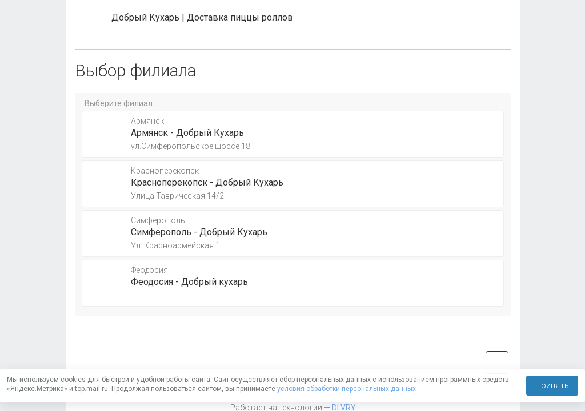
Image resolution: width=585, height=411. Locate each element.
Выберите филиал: (119, 103)
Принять (552, 385)
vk (497, 362)
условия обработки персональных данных (346, 389)
